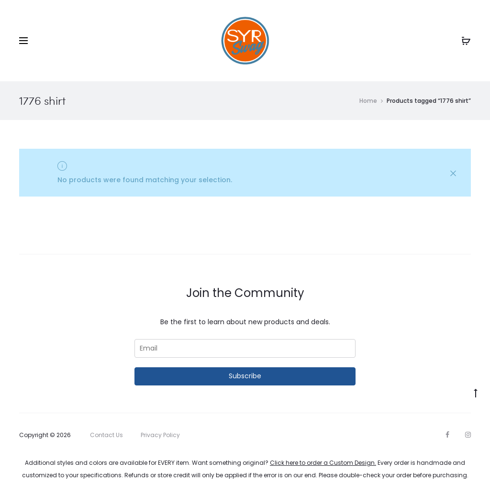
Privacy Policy (160, 435)
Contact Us (106, 435)
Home (368, 101)
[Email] (245, 348)
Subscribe (245, 376)
